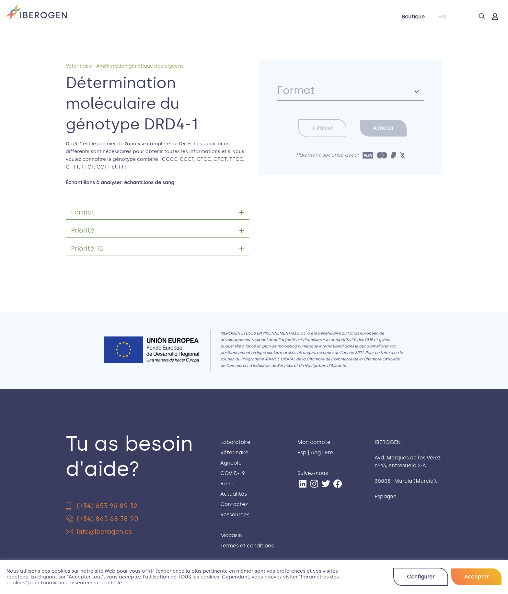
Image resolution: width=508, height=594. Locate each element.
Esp (301, 452)
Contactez (340, 17)
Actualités (303, 17)
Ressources (234, 515)
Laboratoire (136, 17)
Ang (316, 452)
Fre (442, 17)
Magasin (231, 535)
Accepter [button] (476, 577)
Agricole (210, 17)
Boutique (413, 17)
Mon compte (313, 442)
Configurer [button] (420, 577)
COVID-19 (243, 17)
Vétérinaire (175, 17)
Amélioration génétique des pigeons (140, 66)
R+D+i (273, 17)
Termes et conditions (247, 546)
